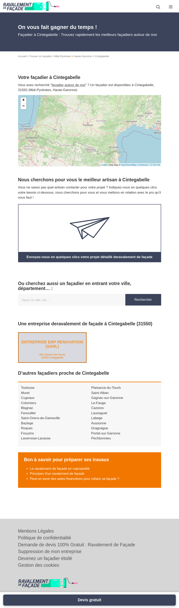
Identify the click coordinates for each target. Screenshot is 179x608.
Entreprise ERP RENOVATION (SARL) (52, 344)
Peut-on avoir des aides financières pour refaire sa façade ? (74, 478)
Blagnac (27, 408)
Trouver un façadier (40, 56)
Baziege (27, 423)
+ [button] (23, 100)
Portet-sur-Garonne (105, 433)
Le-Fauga (98, 403)
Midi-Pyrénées (62, 56)
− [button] (23, 106)
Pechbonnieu (101, 438)
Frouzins (27, 433)
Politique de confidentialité (44, 537)
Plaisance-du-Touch (106, 388)
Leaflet (104, 165)
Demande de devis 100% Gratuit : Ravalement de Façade (76, 544)
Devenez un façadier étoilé (45, 558)
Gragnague (99, 428)
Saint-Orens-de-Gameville (40, 418)
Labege (97, 418)
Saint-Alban (100, 393)
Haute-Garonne (83, 56)
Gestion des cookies (38, 565)
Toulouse (28, 388)
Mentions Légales (36, 531)
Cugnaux (28, 398)
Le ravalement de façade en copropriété (60, 468)
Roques (27, 428)
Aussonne (98, 423)
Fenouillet (28, 413)
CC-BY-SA (155, 165)
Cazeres (97, 408)
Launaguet (99, 413)
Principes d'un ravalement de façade (57, 473)
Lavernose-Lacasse (35, 438)
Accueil (22, 56)
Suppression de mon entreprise (50, 551)
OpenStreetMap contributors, (135, 165)
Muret (25, 393)
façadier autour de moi (68, 85)
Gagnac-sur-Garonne (107, 398)
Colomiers (28, 403)
